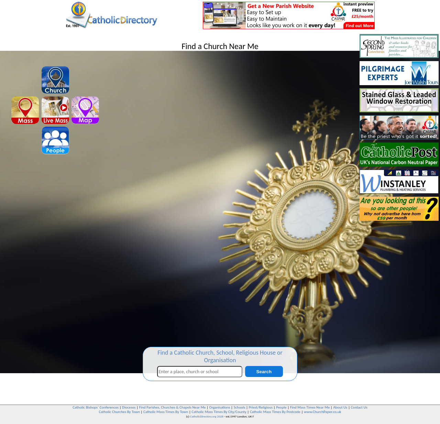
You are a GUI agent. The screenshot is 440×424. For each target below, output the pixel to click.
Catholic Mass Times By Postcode (275, 412)
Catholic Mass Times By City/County (218, 412)
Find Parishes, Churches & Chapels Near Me (172, 407)
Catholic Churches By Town (119, 412)
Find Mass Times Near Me (310, 407)
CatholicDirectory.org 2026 (206, 416)
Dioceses (128, 407)
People (281, 407)
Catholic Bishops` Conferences (96, 407)
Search (264, 371)
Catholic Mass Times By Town (165, 412)
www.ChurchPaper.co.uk (322, 412)
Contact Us (359, 407)
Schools (239, 407)
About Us (340, 407)
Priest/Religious (261, 407)
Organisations (219, 407)
